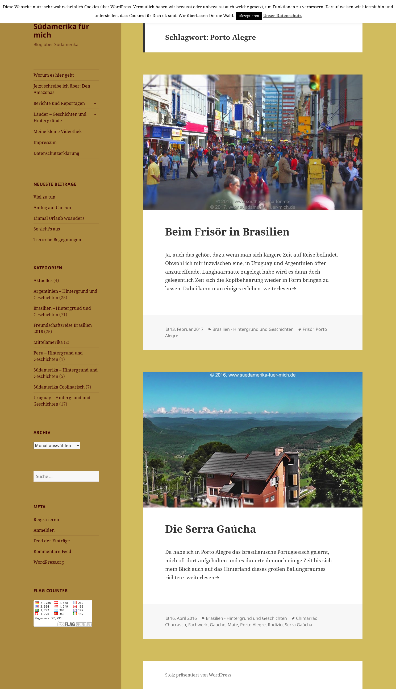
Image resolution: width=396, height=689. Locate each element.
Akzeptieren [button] (249, 15)
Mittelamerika (48, 342)
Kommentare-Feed (52, 551)
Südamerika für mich (61, 30)
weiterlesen (280, 288)
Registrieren (46, 519)
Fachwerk (198, 625)
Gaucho (218, 625)
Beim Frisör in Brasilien (227, 231)
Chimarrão (307, 618)
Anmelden (44, 530)
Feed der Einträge (52, 541)
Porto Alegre (253, 625)
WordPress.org (49, 562)
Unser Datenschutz (282, 15)
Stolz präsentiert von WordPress (198, 675)
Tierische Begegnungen (57, 239)
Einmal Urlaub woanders (59, 218)
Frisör (308, 329)
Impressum (45, 142)
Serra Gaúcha (298, 625)
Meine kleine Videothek (58, 131)
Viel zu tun (44, 197)
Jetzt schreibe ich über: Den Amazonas (62, 89)
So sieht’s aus (47, 229)
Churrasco (175, 625)
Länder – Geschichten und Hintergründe (60, 117)
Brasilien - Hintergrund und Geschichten (253, 329)
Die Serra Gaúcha (210, 529)
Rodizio (275, 625)
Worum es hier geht (54, 75)
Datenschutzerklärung (56, 153)
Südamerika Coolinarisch (59, 387)
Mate (233, 625)
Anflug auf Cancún (52, 208)
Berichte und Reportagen (59, 103)
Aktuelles (43, 280)
